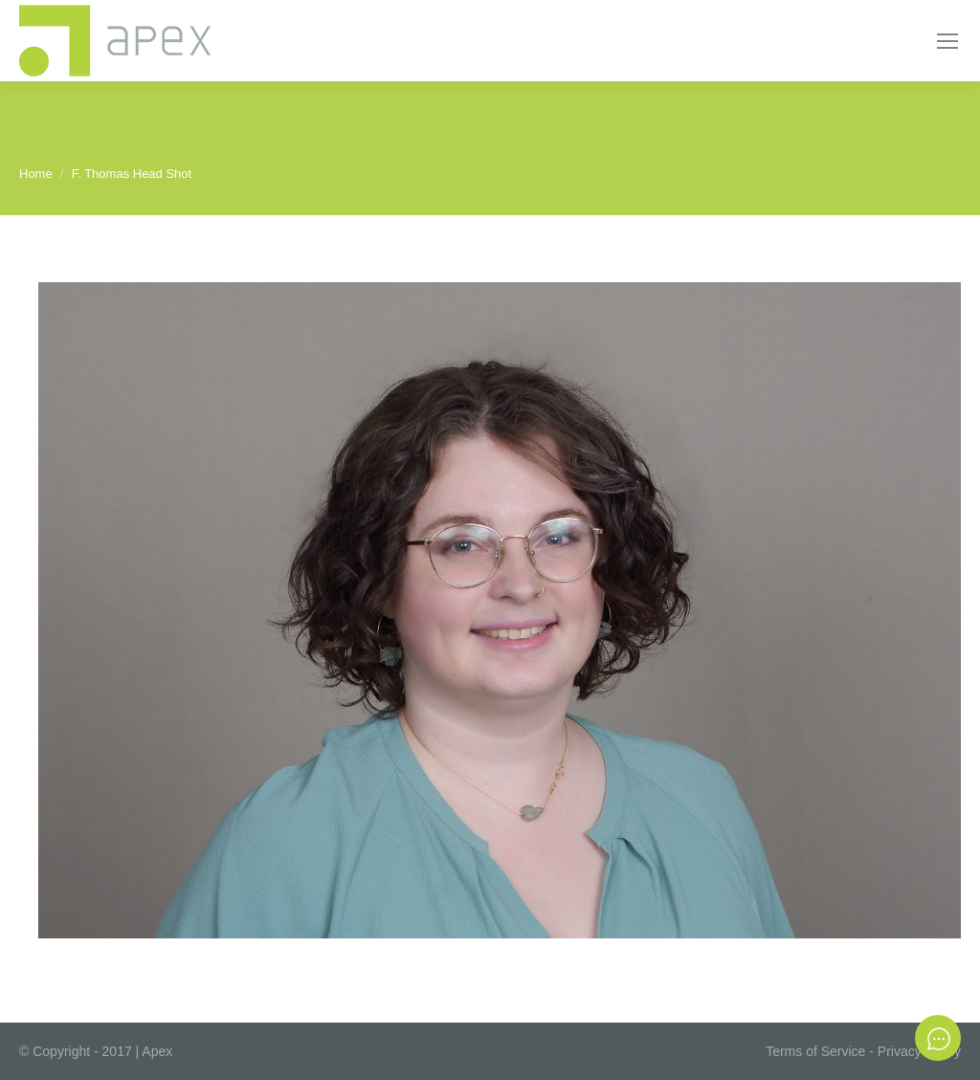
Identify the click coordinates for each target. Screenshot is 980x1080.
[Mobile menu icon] (947, 41)
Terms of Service (815, 1051)
